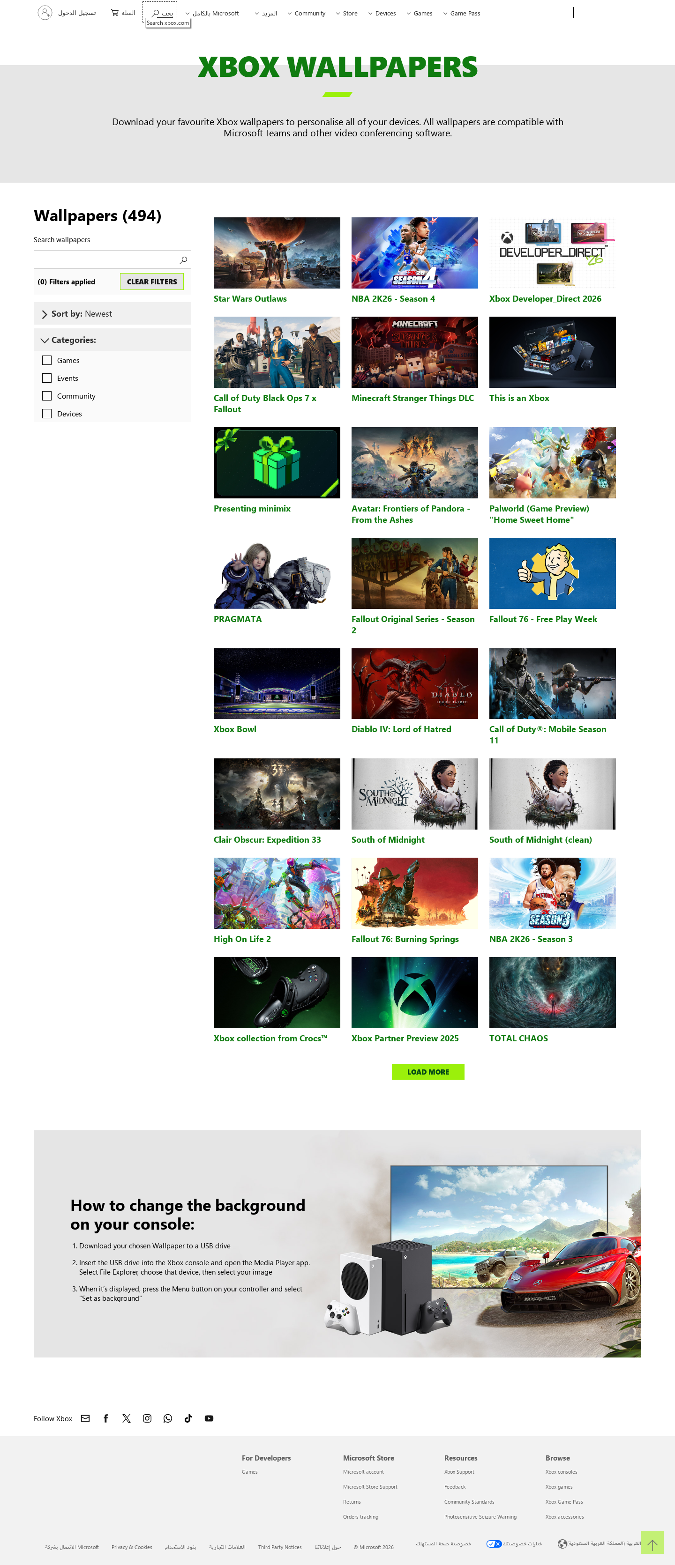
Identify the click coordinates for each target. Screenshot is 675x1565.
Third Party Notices (280, 1547)
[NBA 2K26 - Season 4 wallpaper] (415, 253)
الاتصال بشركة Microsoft (72, 1547)
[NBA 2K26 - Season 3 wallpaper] (552, 893)
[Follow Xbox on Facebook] (105, 1418)
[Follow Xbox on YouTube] (209, 1418)
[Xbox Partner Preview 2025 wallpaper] (415, 992)
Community (310, 13)
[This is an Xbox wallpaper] (552, 352)
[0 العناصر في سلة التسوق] (120, 12)
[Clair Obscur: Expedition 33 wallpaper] (277, 794)
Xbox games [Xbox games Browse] (559, 1486)
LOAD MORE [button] (428, 1071)
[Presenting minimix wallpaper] (277, 462)
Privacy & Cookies (132, 1547)
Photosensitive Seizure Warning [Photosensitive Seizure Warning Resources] (480, 1516)
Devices (385, 13)
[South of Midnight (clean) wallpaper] (552, 794)
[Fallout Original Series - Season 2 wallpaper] (415, 573)
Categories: (74, 339)
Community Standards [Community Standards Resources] (469, 1501)
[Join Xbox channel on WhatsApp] (167, 1418)
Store (350, 13)
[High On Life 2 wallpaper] (277, 893)
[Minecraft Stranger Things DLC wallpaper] (415, 352)
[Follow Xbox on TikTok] (188, 1418)
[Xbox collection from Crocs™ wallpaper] (277, 992)
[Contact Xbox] (85, 1418)
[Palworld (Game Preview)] (552, 462)
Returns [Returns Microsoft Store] (352, 1501)
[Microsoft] (609, 13)
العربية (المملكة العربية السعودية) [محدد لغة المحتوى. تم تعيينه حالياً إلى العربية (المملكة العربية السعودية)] (604, 1543)
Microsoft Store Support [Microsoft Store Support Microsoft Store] (370, 1486)
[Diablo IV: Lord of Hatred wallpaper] (415, 683)
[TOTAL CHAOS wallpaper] (552, 992)
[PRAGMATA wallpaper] (277, 573)
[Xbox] (547, 13)
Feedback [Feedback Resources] (454, 1486)
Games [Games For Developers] (250, 1472)
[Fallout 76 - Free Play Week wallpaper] (552, 573)
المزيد (269, 13)
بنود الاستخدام (180, 1547)
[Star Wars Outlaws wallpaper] (277, 253)
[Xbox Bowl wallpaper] (277, 683)
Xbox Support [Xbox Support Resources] (459, 1472)
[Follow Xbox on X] (126, 1418)
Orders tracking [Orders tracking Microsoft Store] (360, 1516)
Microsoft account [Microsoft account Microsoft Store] (363, 1472)
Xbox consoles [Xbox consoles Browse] (562, 1472)
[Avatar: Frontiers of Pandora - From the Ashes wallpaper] (415, 462)
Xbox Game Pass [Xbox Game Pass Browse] (564, 1501)
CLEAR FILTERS (152, 281)
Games (423, 13)
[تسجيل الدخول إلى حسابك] (68, 12)
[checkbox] (59, 361)
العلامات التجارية (227, 1547)
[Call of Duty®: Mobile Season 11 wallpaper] (552, 683)
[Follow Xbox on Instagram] (147, 1418)
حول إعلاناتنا (328, 1547)
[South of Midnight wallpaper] (415, 794)
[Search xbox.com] (159, 11)
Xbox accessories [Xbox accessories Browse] (565, 1516)
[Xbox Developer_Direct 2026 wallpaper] (552, 253)
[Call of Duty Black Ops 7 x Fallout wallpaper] (277, 352)
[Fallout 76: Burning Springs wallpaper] (415, 893)
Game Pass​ (465, 13)
